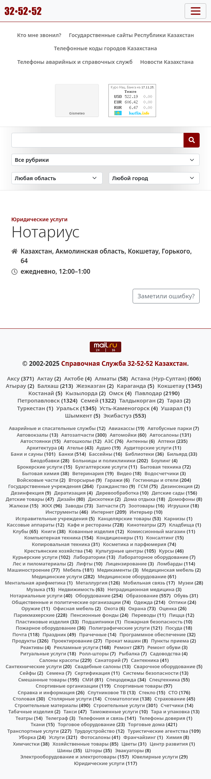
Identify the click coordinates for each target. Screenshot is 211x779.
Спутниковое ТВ (107, 692)
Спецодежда (121, 679)
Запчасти (107, 505)
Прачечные (93, 634)
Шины (64, 750)
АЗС (109, 441)
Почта (19, 634)
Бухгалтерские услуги (101, 466)
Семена (55, 673)
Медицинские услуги (57, 576)
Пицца (176, 615)
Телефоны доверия (162, 718)
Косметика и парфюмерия (134, 544)
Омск (116, 393)
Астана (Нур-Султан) (158, 378)
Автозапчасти (77, 435)
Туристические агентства (157, 731)
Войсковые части (37, 480)
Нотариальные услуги (36, 595)
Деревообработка (117, 492)
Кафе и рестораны (89, 524)
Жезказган (91, 385)
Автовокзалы (32, 435)
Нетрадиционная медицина (140, 589)
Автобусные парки (170, 428)
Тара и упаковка (170, 711)
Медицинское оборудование (132, 576)
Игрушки (178, 505)
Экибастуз (117, 415)
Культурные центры (119, 550)
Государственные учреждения (44, 486)
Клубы (20, 531)
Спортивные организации (67, 685)
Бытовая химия (40, 473)
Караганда (131, 385)
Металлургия (92, 582)
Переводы (144, 615)
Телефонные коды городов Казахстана (105, 48)
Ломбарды (169, 563)
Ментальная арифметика (35, 582)
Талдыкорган (137, 400)
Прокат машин (123, 640)
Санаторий (108, 660)
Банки (66, 454)
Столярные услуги (70, 698)
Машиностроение (28, 570)
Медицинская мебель (168, 570)
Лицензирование (126, 563)
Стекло (147, 692)
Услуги (57, 737)
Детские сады (168, 492)
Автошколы (78, 441)
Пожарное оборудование (46, 628)
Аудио (103, 447)
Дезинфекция (27, 492)
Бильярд (177, 454)
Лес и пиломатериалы (39, 563)
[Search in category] (105, 160)
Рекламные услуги (76, 647)
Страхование (170, 698)
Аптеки (166, 441)
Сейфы (27, 673)
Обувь (181, 595)
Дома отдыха (139, 499)
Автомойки (123, 435)
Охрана (137, 608)
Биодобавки (45, 460)
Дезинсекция (177, 486)
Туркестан (31, 408)
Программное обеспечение (152, 634)
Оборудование (93, 595)
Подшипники (98, 621)
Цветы (129, 743)
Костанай (41, 393)
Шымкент (78, 415)
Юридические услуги (39, 219)
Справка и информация (46, 692)
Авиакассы (122, 428)
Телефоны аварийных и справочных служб (75, 61)
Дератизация (70, 492)
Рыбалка (129, 653)
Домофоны (181, 499)
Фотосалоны (95, 737)
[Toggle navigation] (195, 11)
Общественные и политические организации (66, 602)
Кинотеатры (141, 524)
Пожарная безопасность (153, 621)
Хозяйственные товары (80, 743)
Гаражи (114, 480)
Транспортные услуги (33, 731)
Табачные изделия (30, 711)
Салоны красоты (59, 660)
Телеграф (57, 718)
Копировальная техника (61, 544)
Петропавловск (38, 400)
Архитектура (42, 447)
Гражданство (112, 486)
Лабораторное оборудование (153, 557)
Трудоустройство (94, 731)
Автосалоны (163, 435)
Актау (45, 378)
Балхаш (48, 385)
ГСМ (143, 486)
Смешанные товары (42, 679)
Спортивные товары (138, 685)
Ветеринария (88, 473)
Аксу (13, 378)
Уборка (27, 737)
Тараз (174, 400)
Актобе (74, 378)
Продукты (24, 640)
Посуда (173, 628)
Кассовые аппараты (31, 524)
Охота (111, 608)
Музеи (185, 582)
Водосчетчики (162, 473)
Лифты (84, 563)
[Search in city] (154, 178)
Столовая (24, 698)
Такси (70, 711)
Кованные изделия (91, 531)
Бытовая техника (160, 466)
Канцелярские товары (124, 518)
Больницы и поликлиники (104, 460)
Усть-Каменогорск (125, 408)
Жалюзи (19, 505)
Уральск (67, 408)
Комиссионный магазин (156, 531)
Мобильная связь (144, 582)
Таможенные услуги (114, 711)
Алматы (106, 378)
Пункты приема (170, 640)
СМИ (87, 679)
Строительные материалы (46, 705)
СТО (173, 692)
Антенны (137, 441)
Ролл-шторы (94, 653)
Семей (90, 400)
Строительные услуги (119, 705)
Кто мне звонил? (39, 35)
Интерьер (141, 512)
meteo (77, 113)
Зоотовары (142, 505)
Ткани (38, 724)
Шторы (93, 750)
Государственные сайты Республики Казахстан (131, 35)
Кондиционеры (114, 537)
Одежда (143, 602)
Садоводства (165, 653)
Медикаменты (114, 570)
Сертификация (92, 673)
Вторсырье (82, 480)
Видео (124, 473)
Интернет (102, 512)
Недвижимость (76, 589)
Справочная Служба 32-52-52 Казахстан (124, 363)
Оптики (177, 602)
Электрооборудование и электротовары (68, 756)
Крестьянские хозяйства (53, 550)
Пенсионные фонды (94, 615)
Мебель (72, 570)
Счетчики (172, 705)
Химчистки (26, 743)
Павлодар (148, 393)
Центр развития (169, 743)
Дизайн (66, 499)
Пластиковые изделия (42, 621)
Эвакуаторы (129, 750)
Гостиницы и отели (155, 480)
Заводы (74, 505)
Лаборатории (89, 557)
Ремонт (123, 647)
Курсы (166, 550)
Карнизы (174, 518)
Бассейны (100, 454)
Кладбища (181, 524)
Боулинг (161, 460)
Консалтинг (160, 537)
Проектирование (72, 640)
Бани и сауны (27, 454)
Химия (174, 737)
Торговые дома (146, 724)
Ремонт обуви (164, 647)
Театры (24, 718)
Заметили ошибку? (166, 296)
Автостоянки (36, 441)
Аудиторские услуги (147, 447)
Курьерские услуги (35, 557)
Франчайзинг (139, 737)
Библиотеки (139, 454)
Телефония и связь (101, 718)
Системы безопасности (151, 673)
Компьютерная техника (52, 537)
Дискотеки (101, 499)
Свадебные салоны (98, 666)
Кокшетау (171, 385)
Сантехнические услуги (33, 666)
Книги (48, 531)
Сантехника (145, 660)
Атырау (16, 385)
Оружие (30, 608)
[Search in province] (57, 178)
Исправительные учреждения (51, 518)
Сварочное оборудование (164, 666)
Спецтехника (164, 679)
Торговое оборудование (86, 724)
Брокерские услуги (39, 466)
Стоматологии (121, 698)
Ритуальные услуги (43, 653)
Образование (142, 595)
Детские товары (25, 499)
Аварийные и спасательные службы (52, 428)
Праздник (54, 634)
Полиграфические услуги (119, 628)
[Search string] (97, 140)
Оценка (168, 608)
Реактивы (32, 647)
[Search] (192, 140)
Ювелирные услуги (155, 756)
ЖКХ (46, 505)
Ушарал (171, 408)
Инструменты (61, 512)
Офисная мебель (73, 608)
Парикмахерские (34, 615)
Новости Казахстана (167, 61)
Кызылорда (82, 393)
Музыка (35, 589)
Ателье (75, 447)
